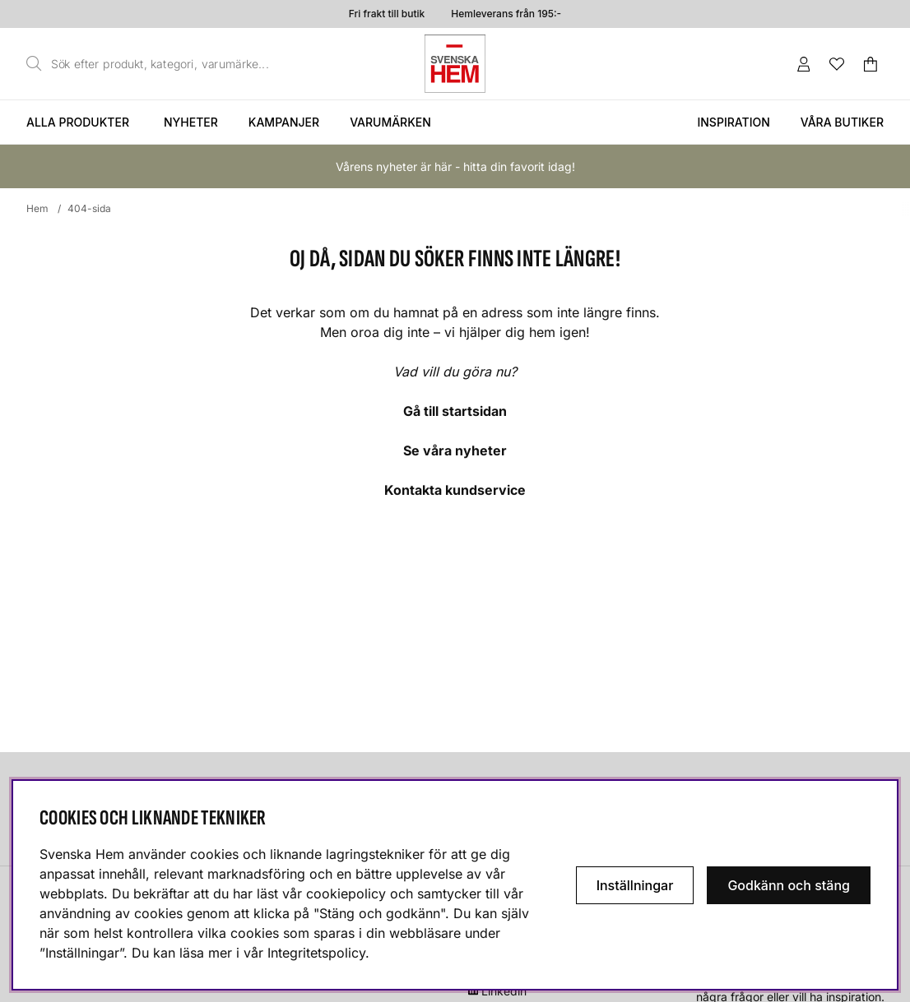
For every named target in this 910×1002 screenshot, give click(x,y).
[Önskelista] (837, 64)
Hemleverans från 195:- (506, 13)
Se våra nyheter (455, 450)
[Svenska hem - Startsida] (455, 64)
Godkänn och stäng (788, 885)
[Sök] (152, 64)
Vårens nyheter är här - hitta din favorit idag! (455, 166)
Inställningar (635, 885)
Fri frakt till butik (387, 13)
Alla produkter (77, 122)
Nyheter (191, 122)
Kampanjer (283, 122)
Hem (37, 208)
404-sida (89, 208)
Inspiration (733, 122)
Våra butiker (842, 122)
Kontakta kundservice (455, 490)
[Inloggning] (804, 64)
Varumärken (390, 122)
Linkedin (504, 991)
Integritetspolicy (316, 952)
